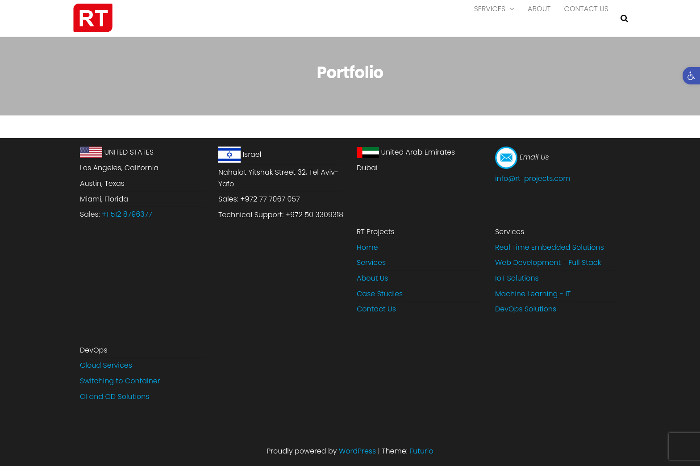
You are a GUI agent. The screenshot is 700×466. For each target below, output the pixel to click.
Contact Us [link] (586, 18)
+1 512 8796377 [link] (127, 214)
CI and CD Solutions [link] (115, 396)
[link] (691, 75)
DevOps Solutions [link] (525, 309)
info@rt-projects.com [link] (533, 178)
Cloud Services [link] (106, 365)
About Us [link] (372, 278)
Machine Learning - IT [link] (533, 294)
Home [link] (367, 247)
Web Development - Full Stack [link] (548, 262)
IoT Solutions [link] (517, 278)
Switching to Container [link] (120, 381)
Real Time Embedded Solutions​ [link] (549, 247)
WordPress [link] (357, 451)
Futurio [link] (421, 451)
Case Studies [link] (380, 294)
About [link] (539, 18)
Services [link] (489, 18)
